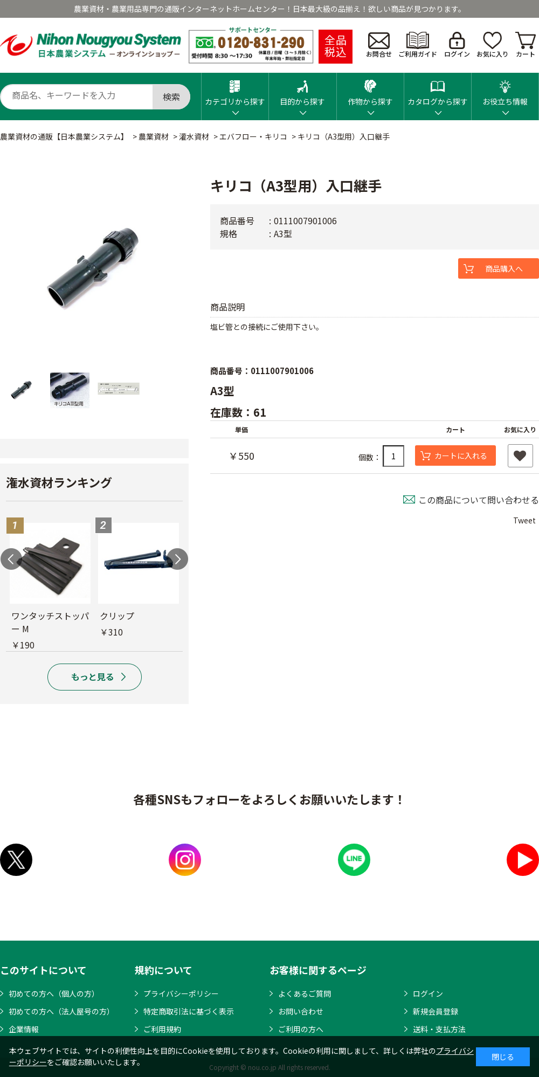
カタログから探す (437, 90)
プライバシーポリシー (181, 993)
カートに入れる (460, 455)
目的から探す (302, 90)
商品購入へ (504, 268)
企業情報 (24, 1029)
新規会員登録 (435, 1011)
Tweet (524, 520)
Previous (11, 559)
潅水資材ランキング (59, 482)
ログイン (457, 45)
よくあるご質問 (304, 993)
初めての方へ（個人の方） (54, 993)
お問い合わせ (300, 1011)
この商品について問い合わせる (478, 499)
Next (177, 559)
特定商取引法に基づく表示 (188, 1011)
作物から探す (370, 90)
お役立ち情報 (505, 90)
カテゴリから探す (235, 90)
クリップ (117, 615)
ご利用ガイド (417, 45)
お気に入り (492, 45)
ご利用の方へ (300, 1029)
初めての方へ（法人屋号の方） (61, 1011)
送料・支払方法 (439, 1029)
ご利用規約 (162, 1029)
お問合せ (379, 45)
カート (525, 45)
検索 (171, 96)
